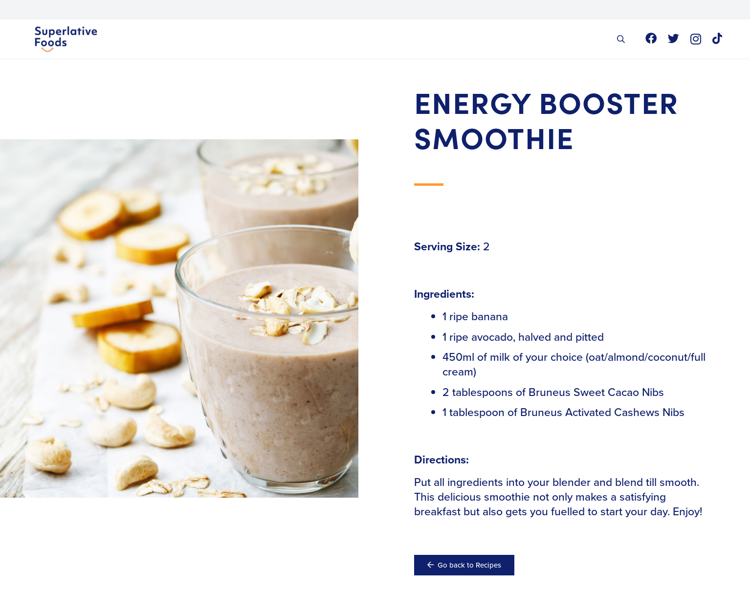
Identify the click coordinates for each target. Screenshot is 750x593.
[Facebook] (651, 38)
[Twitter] (673, 38)
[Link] (66, 39)
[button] (620, 39)
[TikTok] (717, 38)
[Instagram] (695, 39)
